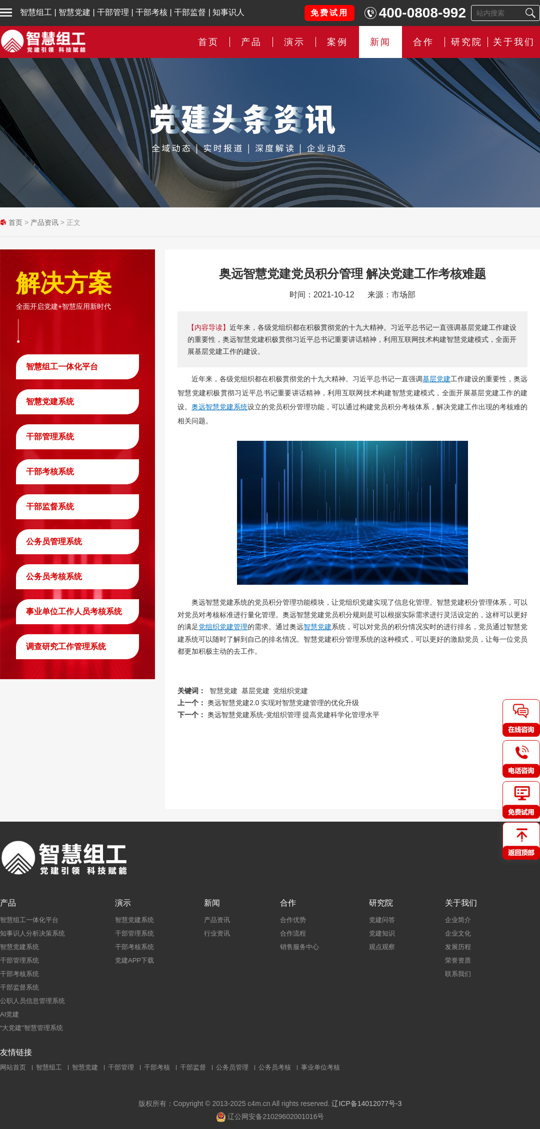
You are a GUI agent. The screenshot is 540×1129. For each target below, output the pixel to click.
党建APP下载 (134, 960)
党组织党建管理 (223, 627)
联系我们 (458, 974)
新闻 (380, 42)
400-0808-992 (422, 12)
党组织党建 (290, 691)
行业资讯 (217, 933)
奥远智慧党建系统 (220, 407)
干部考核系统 (50, 471)
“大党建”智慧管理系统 (31, 1028)
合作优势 (293, 920)
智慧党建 (74, 12)
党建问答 (382, 920)
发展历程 (458, 947)
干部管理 (113, 12)
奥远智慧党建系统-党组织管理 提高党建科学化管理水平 (294, 715)
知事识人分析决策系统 (32, 933)
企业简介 (458, 920)
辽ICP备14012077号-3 (367, 1104)
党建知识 (382, 933)
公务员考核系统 (54, 576)
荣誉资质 (458, 960)
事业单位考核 (320, 1067)
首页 (208, 42)
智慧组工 (36, 12)
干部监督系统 (50, 506)
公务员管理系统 (54, 541)
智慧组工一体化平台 (62, 366)
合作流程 (293, 933)
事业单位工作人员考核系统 (74, 611)
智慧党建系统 (50, 401)
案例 (337, 42)
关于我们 (514, 42)
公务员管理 (232, 1067)
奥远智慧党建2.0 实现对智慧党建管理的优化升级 (283, 703)
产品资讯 (44, 222)
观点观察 (382, 947)
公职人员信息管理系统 (32, 1001)
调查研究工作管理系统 (66, 646)
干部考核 (152, 12)
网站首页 (13, 1067)
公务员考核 (274, 1067)
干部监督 (190, 12)
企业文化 (458, 933)
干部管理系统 (50, 436)
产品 (251, 42)
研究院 (466, 42)
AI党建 (9, 1014)
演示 (294, 42)
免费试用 (329, 12)
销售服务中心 (299, 947)
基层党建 (436, 379)
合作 (423, 42)
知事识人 (228, 12)
